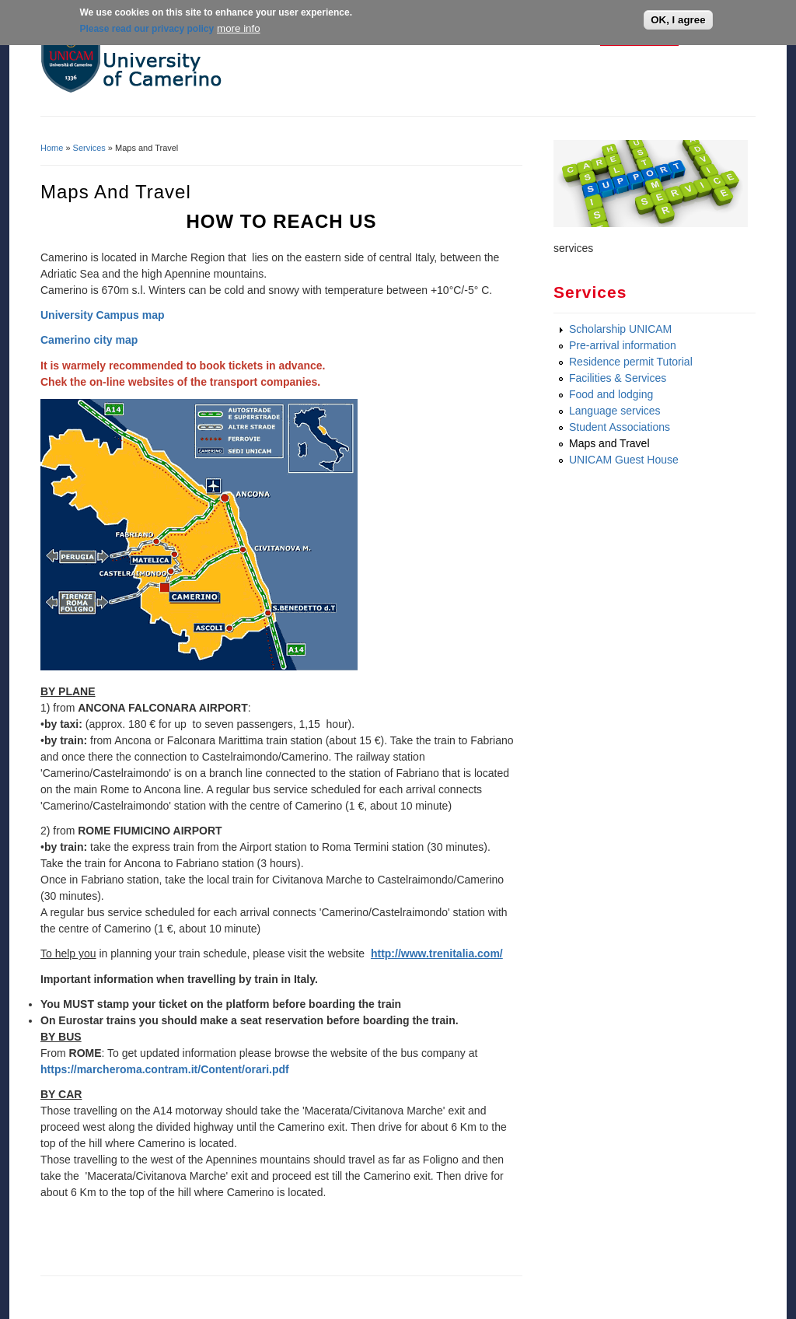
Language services (615, 410)
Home (51, 147)
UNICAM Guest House (624, 459)
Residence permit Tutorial (631, 361)
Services (89, 147)
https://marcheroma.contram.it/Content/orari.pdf (164, 1069)
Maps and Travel (609, 443)
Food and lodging (611, 394)
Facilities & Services (617, 378)
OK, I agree (678, 18)
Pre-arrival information (622, 345)
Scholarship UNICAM (620, 329)
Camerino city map (89, 340)
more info (238, 26)
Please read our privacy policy (146, 26)
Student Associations (619, 427)
